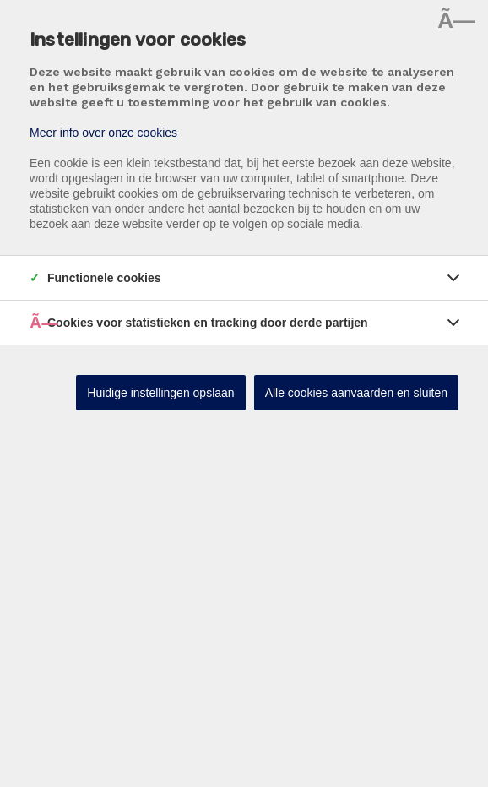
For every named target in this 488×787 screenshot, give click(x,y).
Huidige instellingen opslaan (160, 392)
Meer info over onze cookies (103, 132)
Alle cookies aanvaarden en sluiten (356, 392)
